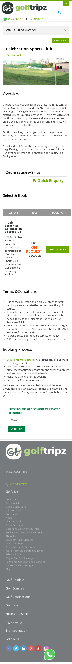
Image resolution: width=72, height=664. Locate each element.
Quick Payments (15, 526)
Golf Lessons (15, 606)
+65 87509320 (13, 19)
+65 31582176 (36, 19)
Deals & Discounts (16, 508)
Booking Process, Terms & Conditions (27, 533)
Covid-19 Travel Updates (19, 541)
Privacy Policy (13, 555)
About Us (11, 537)
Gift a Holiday (13, 511)
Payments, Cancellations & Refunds (25, 563)
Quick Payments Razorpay (20, 548)
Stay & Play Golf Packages (20, 559)
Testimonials (13, 504)
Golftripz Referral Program (20, 566)
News (9, 519)
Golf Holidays (15, 581)
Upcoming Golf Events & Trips (22, 530)
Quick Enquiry (48, 180)
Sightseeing (14, 623)
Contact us (12, 500)
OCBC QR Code (14, 544)
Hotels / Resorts (17, 615)
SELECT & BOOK (57, 249)
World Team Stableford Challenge (24, 552)
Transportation (16, 632)
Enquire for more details (20, 360)
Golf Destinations (18, 598)
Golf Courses (15, 590)
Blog (8, 570)
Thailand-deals (14, 522)
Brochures (11, 515)
